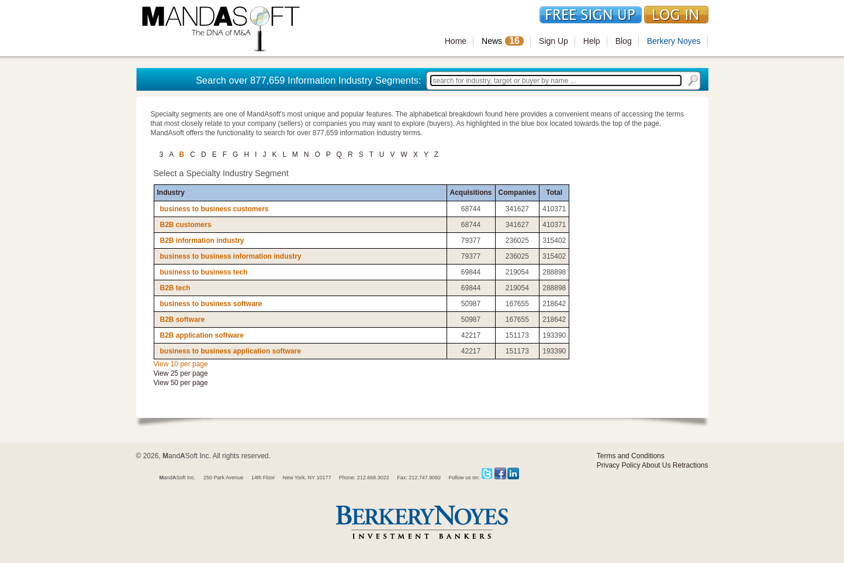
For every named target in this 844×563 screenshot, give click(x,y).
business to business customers (214, 209)
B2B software (182, 319)
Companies (518, 192)
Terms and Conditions (631, 456)
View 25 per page (181, 373)
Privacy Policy (619, 465)
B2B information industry (202, 240)
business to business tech (204, 272)
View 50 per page (181, 383)
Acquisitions (471, 192)
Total (554, 192)
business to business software (211, 304)
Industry (171, 192)
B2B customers (186, 225)
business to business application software (230, 351)
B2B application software (202, 335)
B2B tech (175, 288)
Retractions (690, 465)
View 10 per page (181, 364)
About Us (656, 465)
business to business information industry (231, 256)
